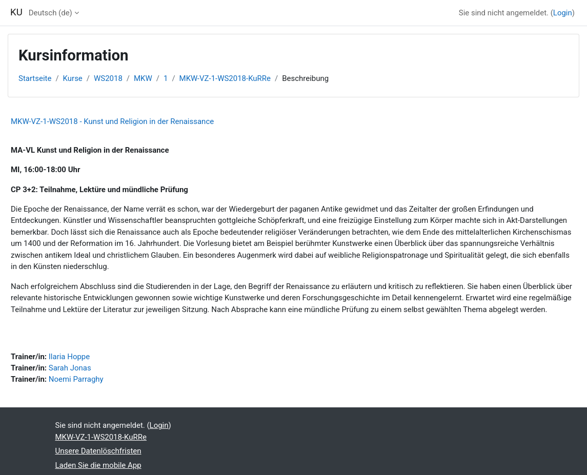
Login (562, 12)
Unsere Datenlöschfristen (98, 451)
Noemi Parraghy (76, 379)
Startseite (34, 78)
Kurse (73, 78)
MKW (143, 78)
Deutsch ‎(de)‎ (50, 12)
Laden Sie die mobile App (98, 465)
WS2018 (108, 78)
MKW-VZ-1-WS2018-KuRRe (225, 78)
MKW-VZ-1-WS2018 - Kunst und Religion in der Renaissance (112, 121)
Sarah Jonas (70, 368)
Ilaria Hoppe (69, 356)
